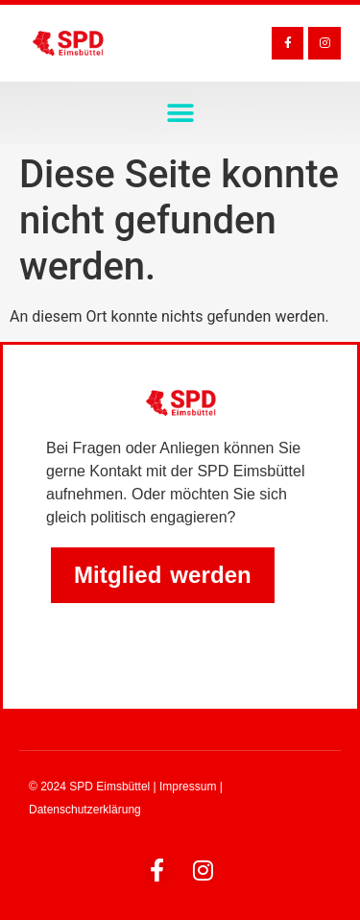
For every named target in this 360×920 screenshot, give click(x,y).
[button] (180, 112)
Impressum (187, 786)
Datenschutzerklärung (85, 809)
